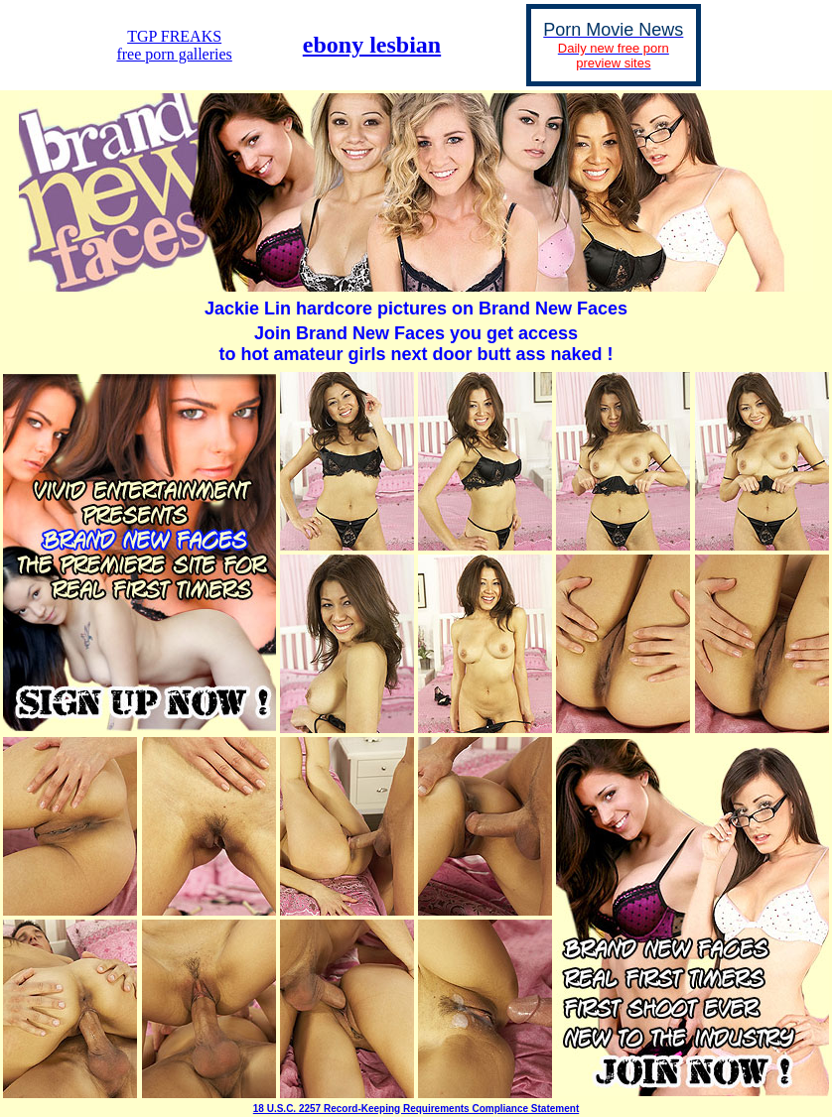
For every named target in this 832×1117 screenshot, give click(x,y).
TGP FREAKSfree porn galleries (173, 45)
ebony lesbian (372, 45)
